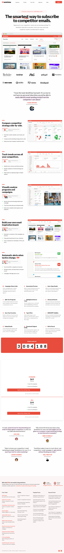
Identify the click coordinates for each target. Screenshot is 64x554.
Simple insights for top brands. (8, 511)
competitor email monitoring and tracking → (26, 485)
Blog (47, 2)
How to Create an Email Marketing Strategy (23, 515)
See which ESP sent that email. (8, 496)
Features (17, 2)
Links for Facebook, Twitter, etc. (8, 507)
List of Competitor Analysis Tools (24, 496)
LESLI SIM (16, 434)
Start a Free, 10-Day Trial (24, 390)
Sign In (58, 2)
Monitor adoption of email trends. (8, 501)
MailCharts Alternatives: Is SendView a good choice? (39, 496)
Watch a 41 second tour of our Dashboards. (11, 130)
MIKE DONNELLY (48, 436)
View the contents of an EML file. (8, 516)
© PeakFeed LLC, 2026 (6, 550)
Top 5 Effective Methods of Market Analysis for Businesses (54, 508)
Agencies (40, 2)
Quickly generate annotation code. (8, 533)
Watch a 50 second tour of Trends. (11, 161)
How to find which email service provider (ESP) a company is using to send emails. (38, 520)
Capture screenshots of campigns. (8, 528)
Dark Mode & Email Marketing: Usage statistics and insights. (39, 506)
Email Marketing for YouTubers (22, 519)
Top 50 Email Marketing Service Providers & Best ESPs (39, 514)
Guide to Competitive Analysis (24, 499)
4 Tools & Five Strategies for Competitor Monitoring (39, 510)
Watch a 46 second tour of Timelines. (11, 196)
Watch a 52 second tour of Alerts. (11, 262)
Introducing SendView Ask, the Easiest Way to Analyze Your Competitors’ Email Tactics (55, 497)
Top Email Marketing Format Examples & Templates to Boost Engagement (54, 502)
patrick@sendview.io (58, 485)
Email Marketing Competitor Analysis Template (24, 503)
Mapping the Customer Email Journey (24, 507)
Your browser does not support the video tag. (32, 52)
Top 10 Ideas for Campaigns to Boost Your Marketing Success (55, 513)
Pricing (24, 2)
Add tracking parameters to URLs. (8, 539)
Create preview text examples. (8, 543)
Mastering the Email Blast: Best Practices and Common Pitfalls (54, 518)
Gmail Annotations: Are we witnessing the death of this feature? (39, 501)
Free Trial (32, 2)
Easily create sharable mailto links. (8, 522)
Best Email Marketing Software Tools (22, 511)
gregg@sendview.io (47, 485)
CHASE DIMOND (32, 102)
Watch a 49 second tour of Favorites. (11, 229)
